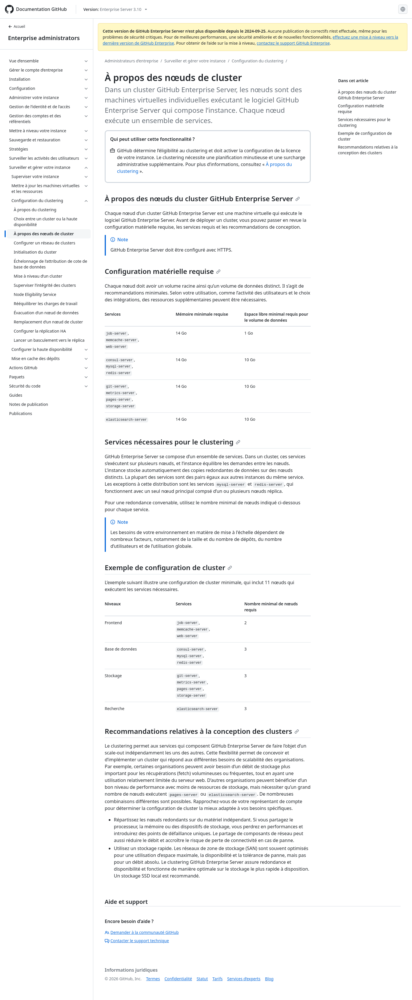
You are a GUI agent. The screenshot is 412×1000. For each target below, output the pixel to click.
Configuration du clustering (258, 61)
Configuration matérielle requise (163, 271)
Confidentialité (178, 978)
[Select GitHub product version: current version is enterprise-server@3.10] (115, 9)
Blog (269, 978)
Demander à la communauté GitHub (142, 932)
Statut (202, 978)
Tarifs (218, 978)
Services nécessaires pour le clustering (172, 441)
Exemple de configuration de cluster (168, 567)
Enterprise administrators (44, 38)
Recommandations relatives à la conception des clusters (202, 731)
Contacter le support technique (137, 940)
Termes (153, 978)
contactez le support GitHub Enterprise (293, 43)
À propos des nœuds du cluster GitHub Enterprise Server (202, 198)
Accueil (16, 26)
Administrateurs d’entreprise (131, 61)
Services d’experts (243, 978)
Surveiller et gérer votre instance (194, 61)
